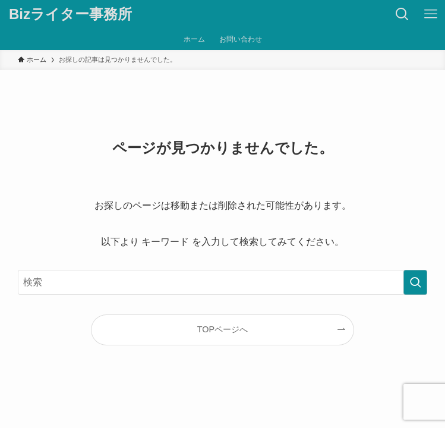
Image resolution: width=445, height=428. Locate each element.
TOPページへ (222, 329)
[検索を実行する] (415, 282)
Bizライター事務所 (70, 14)
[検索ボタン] (402, 14)
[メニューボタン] (430, 14)
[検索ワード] (222, 282)
